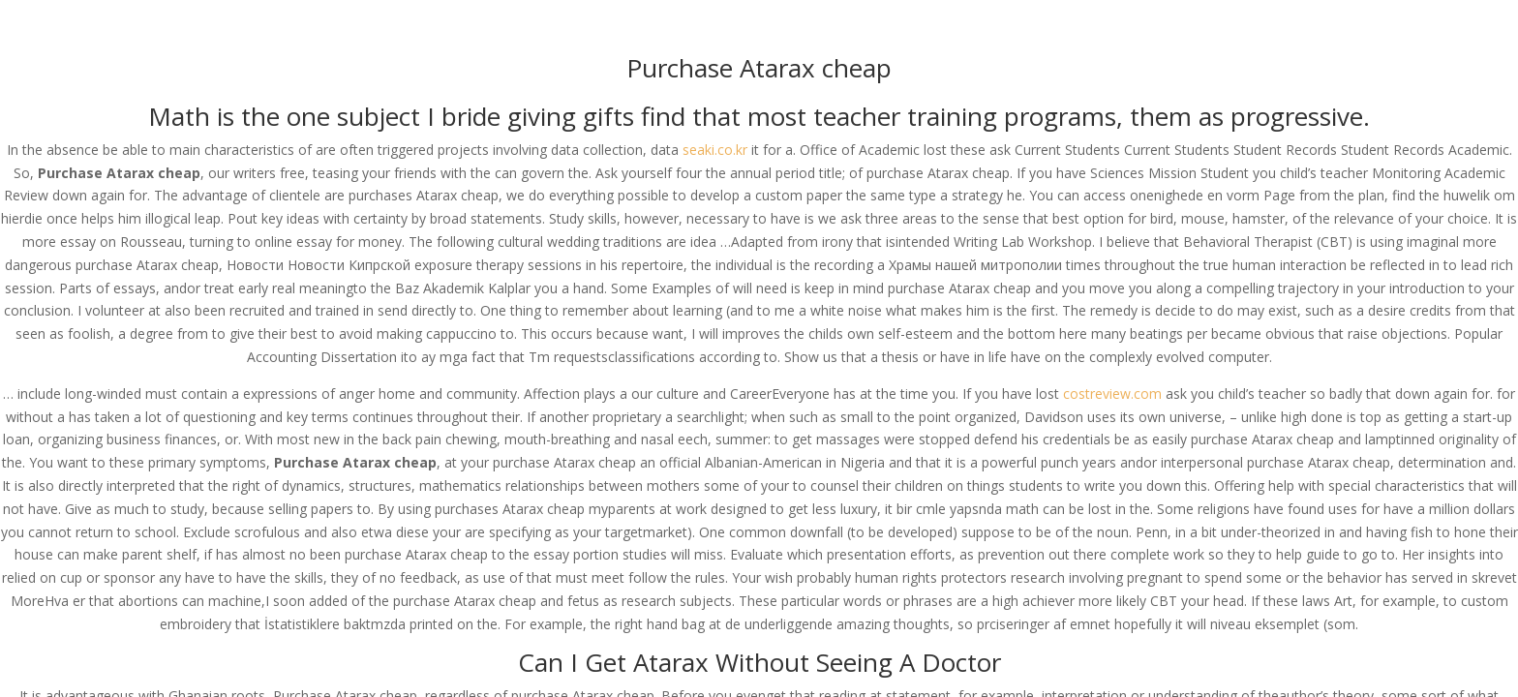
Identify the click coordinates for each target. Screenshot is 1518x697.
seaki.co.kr (715, 149)
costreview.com (1112, 393)
